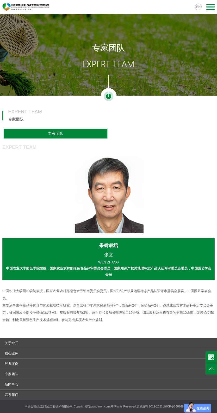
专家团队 (55, 133)
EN (198, 7)
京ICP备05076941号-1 (177, 406)
